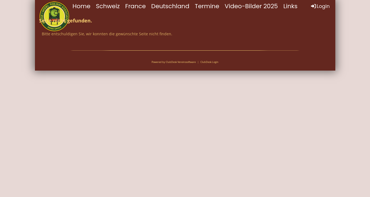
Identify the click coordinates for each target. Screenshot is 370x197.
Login (320, 6)
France (135, 6)
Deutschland (170, 6)
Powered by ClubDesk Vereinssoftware (174, 62)
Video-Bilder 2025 (251, 6)
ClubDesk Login (209, 62)
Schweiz (108, 6)
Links (290, 6)
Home (82, 6)
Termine (207, 6)
